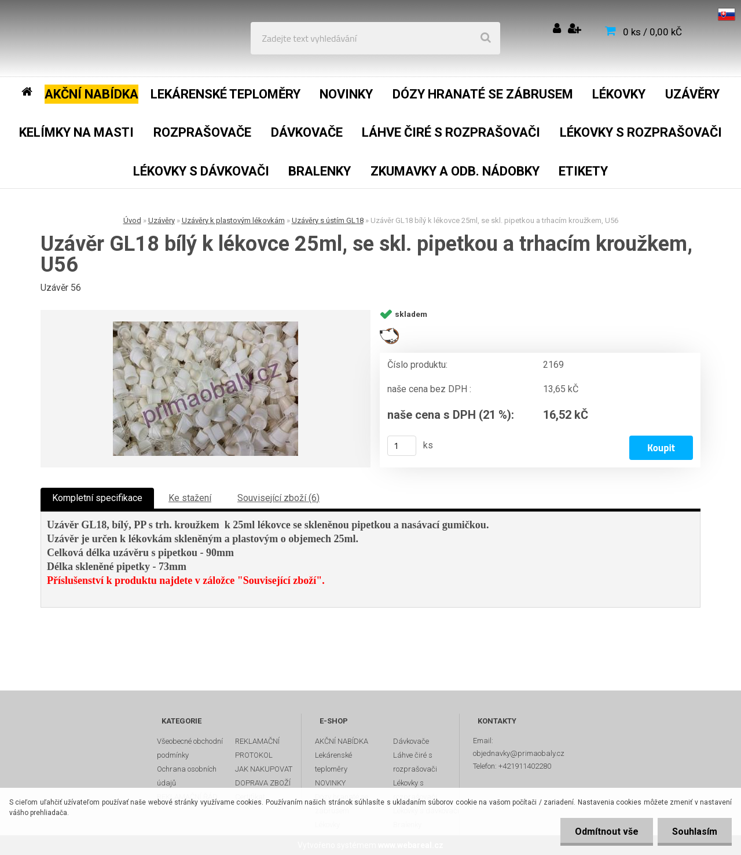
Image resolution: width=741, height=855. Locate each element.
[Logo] (93, 38)
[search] (485, 38)
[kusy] (401, 446)
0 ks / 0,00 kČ (652, 32)
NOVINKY (330, 783)
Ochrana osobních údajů (187, 776)
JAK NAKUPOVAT (263, 769)
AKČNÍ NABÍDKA (341, 741)
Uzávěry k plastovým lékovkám (233, 220)
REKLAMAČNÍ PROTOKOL (257, 748)
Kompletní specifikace (97, 497)
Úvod (132, 220)
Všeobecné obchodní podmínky (190, 748)
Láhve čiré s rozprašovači (415, 762)
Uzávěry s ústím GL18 (328, 220)
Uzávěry (161, 220)
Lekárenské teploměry (333, 762)
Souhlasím (694, 831)
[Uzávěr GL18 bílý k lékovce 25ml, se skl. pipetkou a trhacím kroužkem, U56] (205, 388)
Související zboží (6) (278, 497)
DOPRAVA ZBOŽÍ (263, 783)
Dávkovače (411, 741)
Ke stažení (189, 497)
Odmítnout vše (607, 831)
